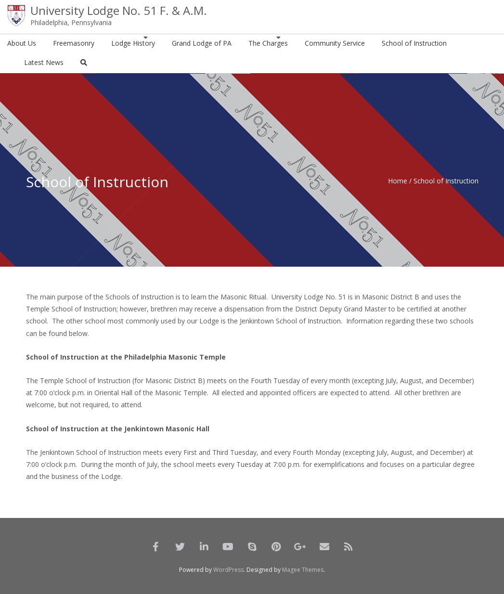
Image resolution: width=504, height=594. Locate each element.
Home (397, 180)
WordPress (228, 570)
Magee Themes (302, 570)
